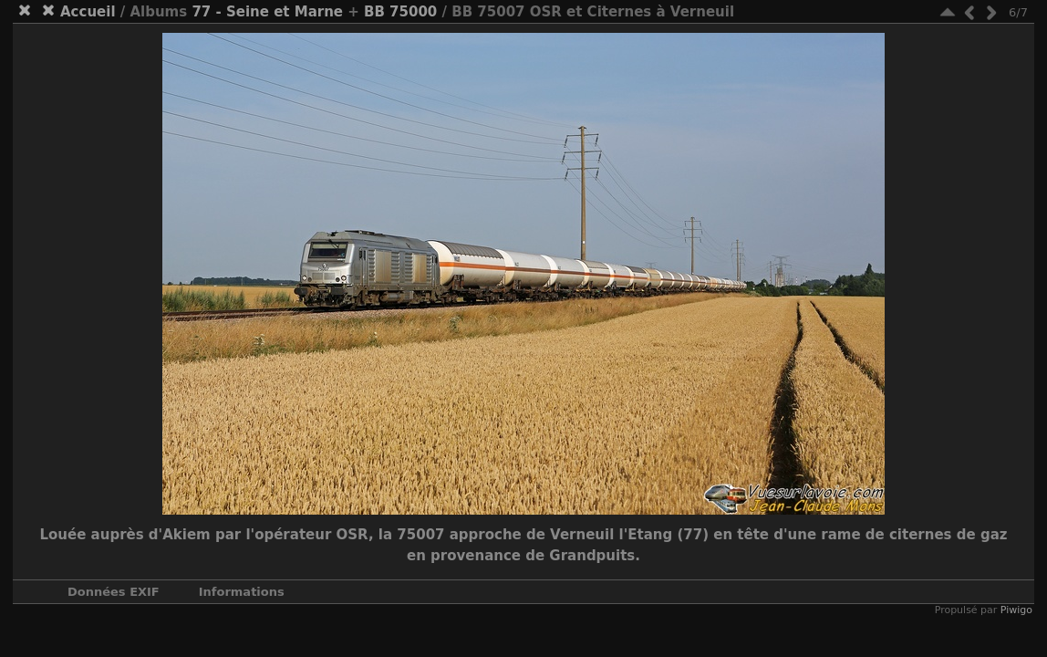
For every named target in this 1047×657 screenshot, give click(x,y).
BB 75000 (400, 12)
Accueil (88, 12)
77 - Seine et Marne (267, 12)
